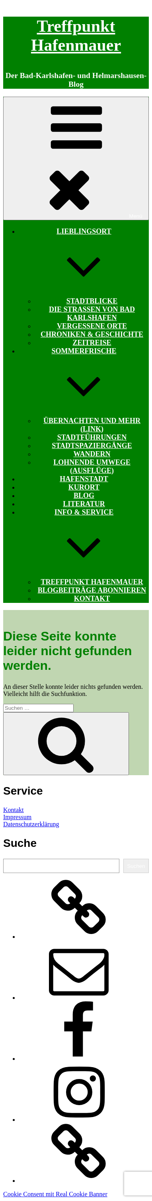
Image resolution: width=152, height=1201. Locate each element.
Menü (76, 158)
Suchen (136, 866)
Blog (84, 495)
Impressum (17, 817)
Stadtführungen (92, 437)
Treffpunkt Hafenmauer (92, 582)
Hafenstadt (84, 479)
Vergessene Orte (92, 326)
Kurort (83, 487)
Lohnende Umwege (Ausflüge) (92, 466)
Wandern (91, 454)
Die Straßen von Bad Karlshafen (92, 313)
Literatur (84, 504)
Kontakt (92, 598)
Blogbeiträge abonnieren (92, 590)
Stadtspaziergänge (92, 446)
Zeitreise (91, 343)
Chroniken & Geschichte (92, 334)
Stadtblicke (92, 301)
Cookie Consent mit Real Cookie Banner (55, 1194)
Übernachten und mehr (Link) (91, 425)
